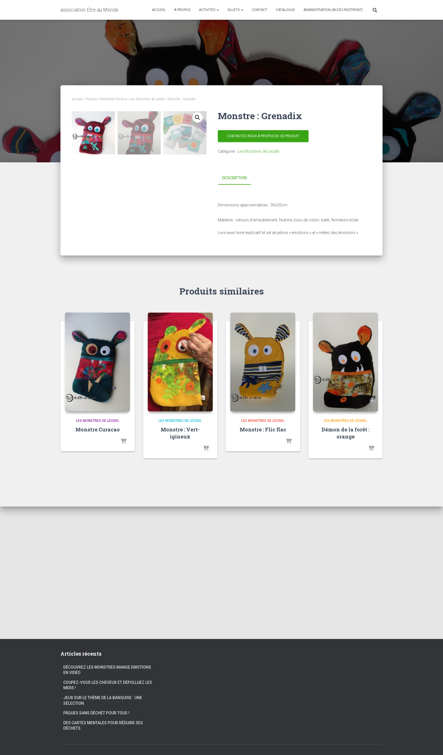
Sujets (235, 10)
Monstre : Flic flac (263, 561)
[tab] (238, 178)
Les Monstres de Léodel (147, 99)
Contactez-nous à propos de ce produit (263, 136)
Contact (259, 10)
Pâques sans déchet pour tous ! (96, 713)
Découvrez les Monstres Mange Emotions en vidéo (107, 670)
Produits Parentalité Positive (106, 99)
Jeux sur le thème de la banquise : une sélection (102, 700)
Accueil (159, 10)
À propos (182, 10)
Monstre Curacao (97, 561)
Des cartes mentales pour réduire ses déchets (103, 726)
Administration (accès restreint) (333, 10)
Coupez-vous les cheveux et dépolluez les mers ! (107, 685)
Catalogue (285, 10)
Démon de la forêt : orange (346, 565)
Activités (209, 10)
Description (234, 178)
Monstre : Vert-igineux (180, 565)
